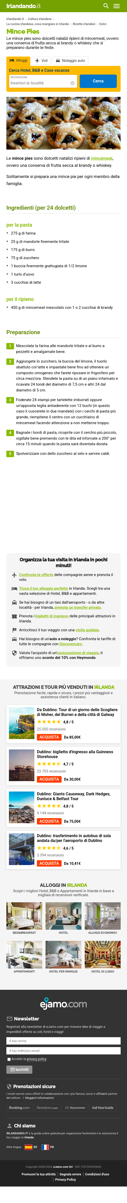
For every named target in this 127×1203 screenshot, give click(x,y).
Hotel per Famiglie (63, 957)
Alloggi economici (103, 918)
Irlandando (23, 6)
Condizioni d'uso (97, 1174)
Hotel (63, 918)
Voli (44, 61)
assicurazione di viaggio (78, 653)
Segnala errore (70, 1174)
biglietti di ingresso (51, 616)
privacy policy (36, 1059)
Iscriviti (22, 1069)
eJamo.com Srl (63, 1167)
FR (47, 1147)
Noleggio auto (73, 61)
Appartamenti (24, 957)
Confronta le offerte (36, 574)
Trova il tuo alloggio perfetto (43, 588)
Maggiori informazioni (39, 1098)
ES (31, 1147)
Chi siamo (24, 1125)
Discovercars (70, 644)
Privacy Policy (65, 1179)
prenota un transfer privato (78, 607)
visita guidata (87, 630)
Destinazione (18, 77)
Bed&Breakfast (24, 918)
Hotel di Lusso (103, 957)
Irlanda (29, 1137)
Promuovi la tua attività (38, 1174)
